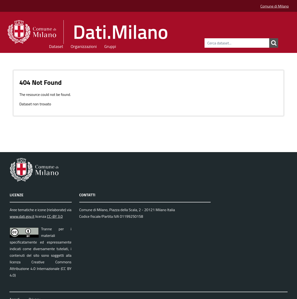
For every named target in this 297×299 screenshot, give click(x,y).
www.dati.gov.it (22, 216)
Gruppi (110, 45)
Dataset (56, 45)
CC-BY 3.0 (55, 216)
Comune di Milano (274, 6)
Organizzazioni (84, 45)
